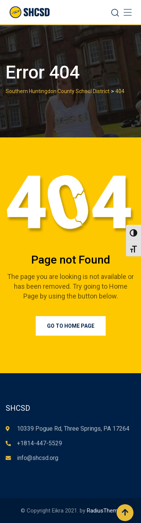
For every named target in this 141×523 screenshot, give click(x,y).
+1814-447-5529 (39, 443)
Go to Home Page (70, 326)
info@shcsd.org (37, 457)
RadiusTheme (104, 510)
